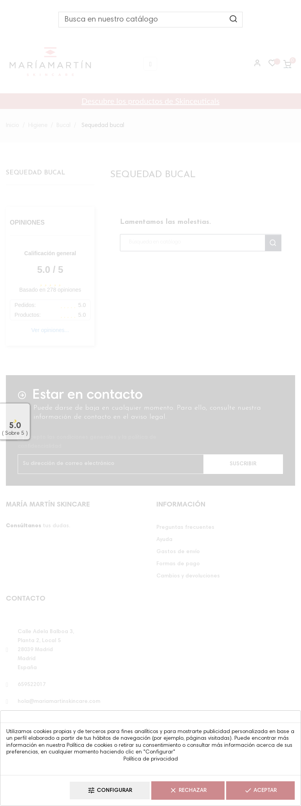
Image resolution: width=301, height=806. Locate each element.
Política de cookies (89, 745)
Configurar (109, 790)
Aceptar (260, 790)
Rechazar (188, 790)
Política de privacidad (150, 759)
